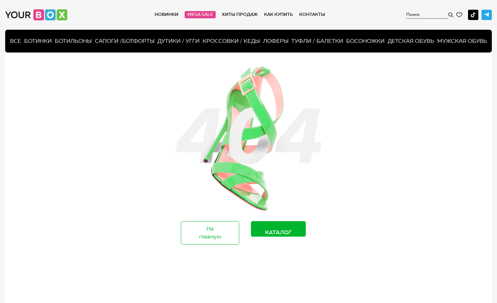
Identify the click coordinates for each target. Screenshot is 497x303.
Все (15, 41)
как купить (278, 14)
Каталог (278, 232)
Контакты (312, 14)
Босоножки (365, 41)
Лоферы (276, 41)
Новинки (166, 14)
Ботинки (38, 41)
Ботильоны (73, 41)
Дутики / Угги (178, 41)
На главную (210, 232)
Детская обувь (411, 41)
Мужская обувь (462, 41)
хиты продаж (240, 14)
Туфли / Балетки (317, 41)
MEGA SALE (200, 14)
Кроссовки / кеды (231, 41)
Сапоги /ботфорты (125, 41)
